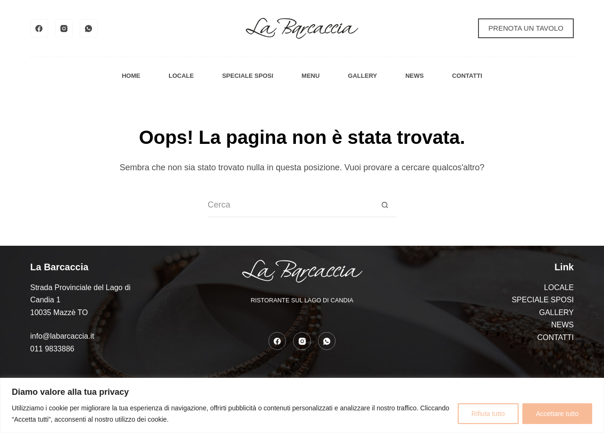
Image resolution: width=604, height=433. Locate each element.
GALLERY (362, 75)
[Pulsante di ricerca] (384, 205)
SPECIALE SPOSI (247, 75)
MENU (310, 75)
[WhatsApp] (89, 28)
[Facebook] (39, 28)
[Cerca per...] (290, 205)
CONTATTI (467, 75)
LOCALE (180, 75)
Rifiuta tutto (488, 413)
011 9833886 (52, 349)
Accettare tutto (557, 413)
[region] (302, 405)
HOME (131, 75)
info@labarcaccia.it (62, 336)
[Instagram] (64, 28)
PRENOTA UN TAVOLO (525, 28)
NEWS (414, 75)
